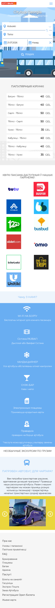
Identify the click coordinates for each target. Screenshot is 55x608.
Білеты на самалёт (12, 579)
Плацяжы (7, 562)
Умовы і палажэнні (12, 546)
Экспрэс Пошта (10, 587)
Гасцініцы (7, 583)
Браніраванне (9, 559)
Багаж (5, 566)
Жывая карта (9, 600)
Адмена (6, 570)
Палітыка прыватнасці (14, 549)
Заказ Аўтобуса (10, 590)
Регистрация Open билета (18, 595)
